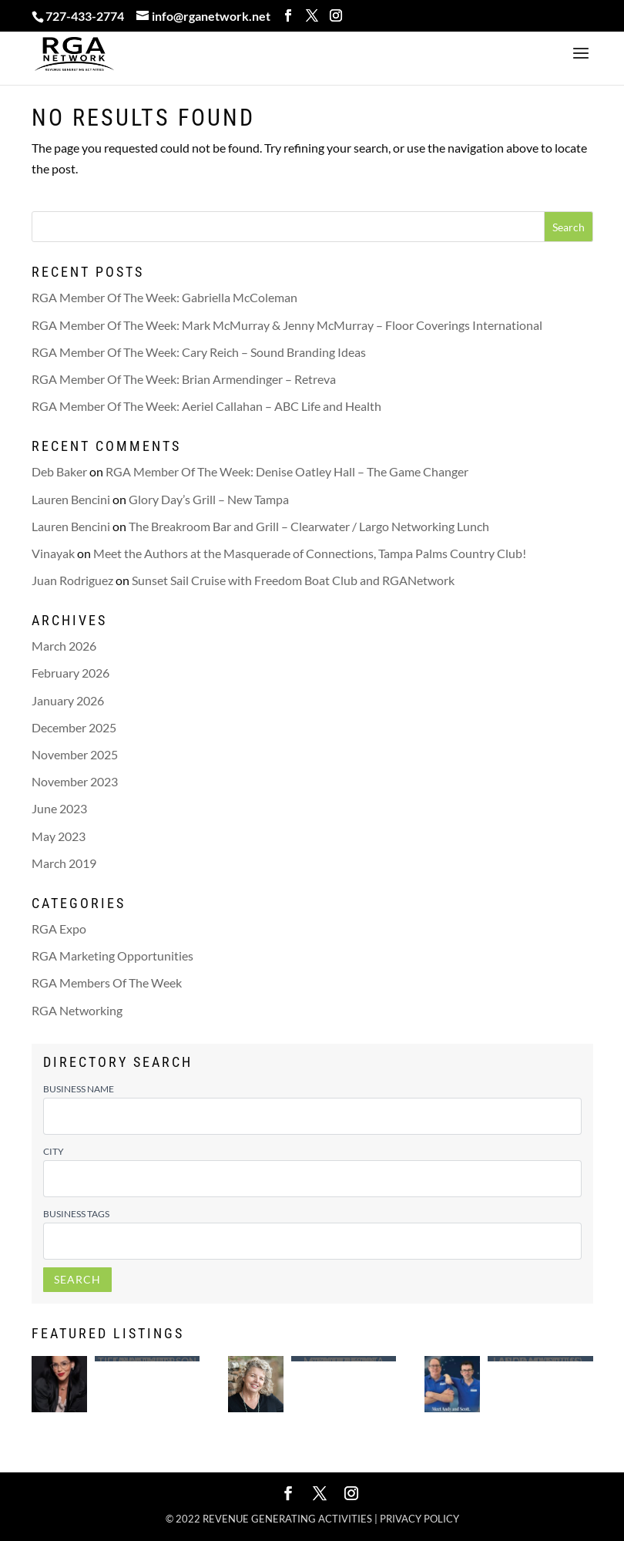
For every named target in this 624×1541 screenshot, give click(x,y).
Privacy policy (419, 1518)
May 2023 (59, 836)
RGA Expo (59, 928)
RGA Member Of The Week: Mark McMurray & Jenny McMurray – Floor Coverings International (287, 325)
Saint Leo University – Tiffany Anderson (147, 1358)
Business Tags (76, 1214)
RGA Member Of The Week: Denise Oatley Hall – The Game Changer (287, 471)
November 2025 (75, 754)
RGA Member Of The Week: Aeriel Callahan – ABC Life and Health (206, 406)
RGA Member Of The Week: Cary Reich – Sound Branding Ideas (199, 352)
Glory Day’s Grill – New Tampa (209, 499)
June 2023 (59, 808)
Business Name (78, 1089)
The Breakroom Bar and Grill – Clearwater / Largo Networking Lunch (309, 526)
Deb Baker (59, 471)
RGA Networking (77, 1010)
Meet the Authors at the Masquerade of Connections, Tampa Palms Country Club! (309, 553)
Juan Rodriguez (72, 580)
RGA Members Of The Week (107, 982)
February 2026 (70, 672)
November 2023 (75, 781)
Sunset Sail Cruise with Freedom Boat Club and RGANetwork (293, 580)
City (53, 1151)
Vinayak (53, 553)
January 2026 (68, 700)
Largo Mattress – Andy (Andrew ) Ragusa (540, 1358)
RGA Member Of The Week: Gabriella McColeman (164, 297)
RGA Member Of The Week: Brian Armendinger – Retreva (184, 379)
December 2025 (74, 727)
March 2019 (64, 863)
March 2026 (64, 645)
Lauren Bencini (71, 499)
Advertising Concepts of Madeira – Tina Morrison (344, 1358)
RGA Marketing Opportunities (112, 955)
